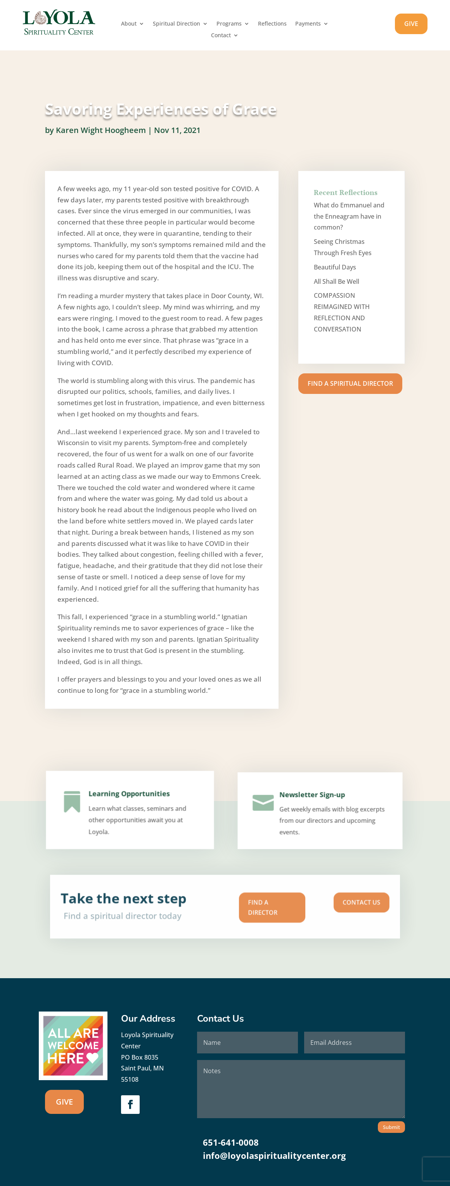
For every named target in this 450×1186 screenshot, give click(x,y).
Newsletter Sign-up (313, 804)
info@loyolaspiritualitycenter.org (274, 1155)
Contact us (299, 904)
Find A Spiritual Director (350, 383)
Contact (221, 36)
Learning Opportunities (129, 804)
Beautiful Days (335, 267)
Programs (229, 24)
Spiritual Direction (176, 24)
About (129, 24)
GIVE (411, 23)
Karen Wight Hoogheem (101, 128)
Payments (308, 24)
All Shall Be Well (336, 281)
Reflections (272, 24)
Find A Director (246, 907)
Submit (391, 1127)
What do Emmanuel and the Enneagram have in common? (349, 216)
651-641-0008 (231, 1142)
